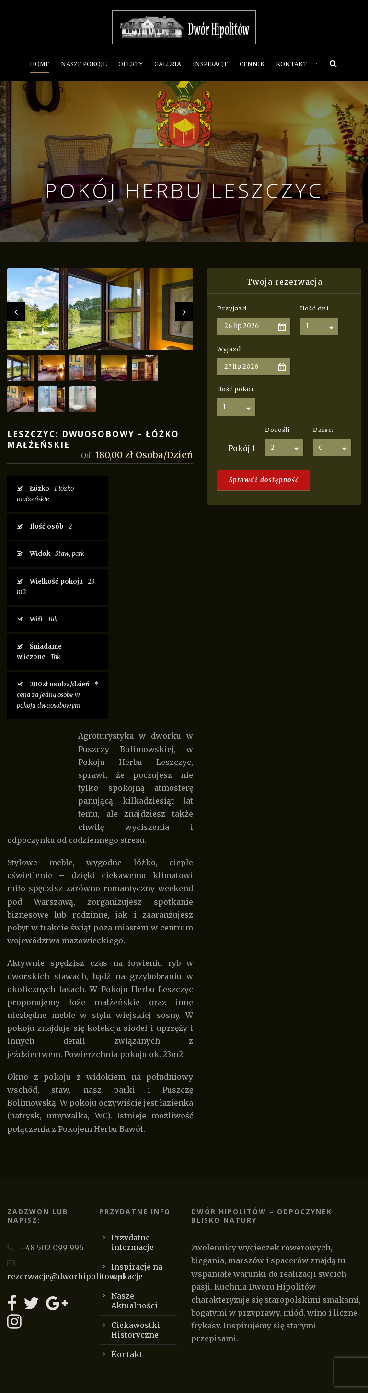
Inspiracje (210, 63)
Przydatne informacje (132, 1242)
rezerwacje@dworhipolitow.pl (66, 1276)
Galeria (167, 63)
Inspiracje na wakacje (136, 1271)
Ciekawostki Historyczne (135, 1329)
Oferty (130, 63)
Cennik (252, 63)
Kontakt (291, 63)
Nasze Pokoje (84, 63)
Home (39, 63)
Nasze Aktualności (134, 1300)
